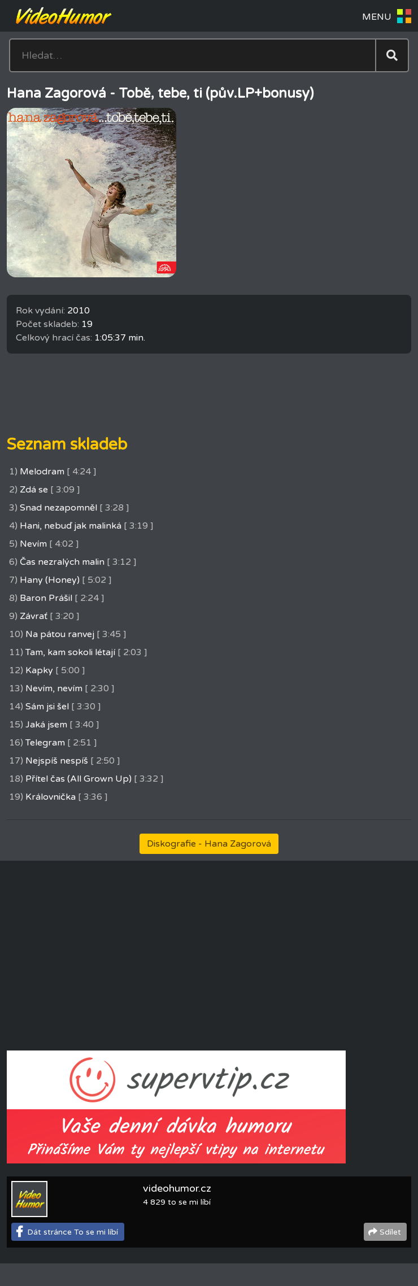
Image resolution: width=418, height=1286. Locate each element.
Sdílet (390, 1232)
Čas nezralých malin (62, 562)
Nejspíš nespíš (56, 760)
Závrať (33, 616)
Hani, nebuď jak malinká (70, 525)
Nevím (33, 544)
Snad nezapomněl (58, 507)
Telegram (45, 742)
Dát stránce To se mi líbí (72, 1232)
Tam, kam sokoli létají (70, 652)
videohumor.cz (177, 1188)
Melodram (42, 471)
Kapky (39, 670)
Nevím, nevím (53, 688)
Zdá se (34, 489)
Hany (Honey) (50, 580)
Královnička (50, 797)
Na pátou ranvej (59, 634)
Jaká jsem (46, 724)
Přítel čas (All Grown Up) (78, 778)
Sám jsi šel (47, 706)
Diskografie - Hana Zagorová (209, 843)
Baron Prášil (46, 598)
